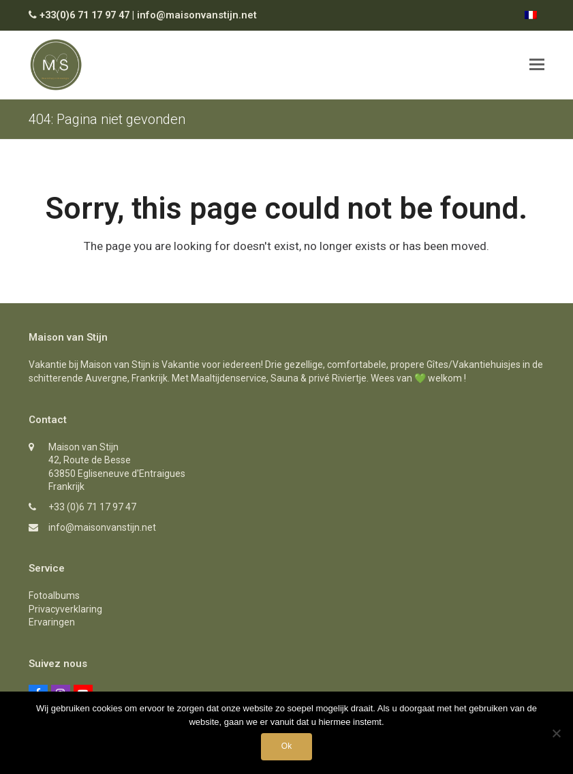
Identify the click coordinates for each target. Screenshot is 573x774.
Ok (286, 746)
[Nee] (556, 733)
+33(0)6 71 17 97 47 (84, 15)
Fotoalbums (54, 595)
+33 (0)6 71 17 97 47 (92, 506)
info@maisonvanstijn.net (197, 15)
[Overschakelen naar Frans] (531, 15)
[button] (536, 65)
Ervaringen (52, 622)
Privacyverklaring (65, 609)
